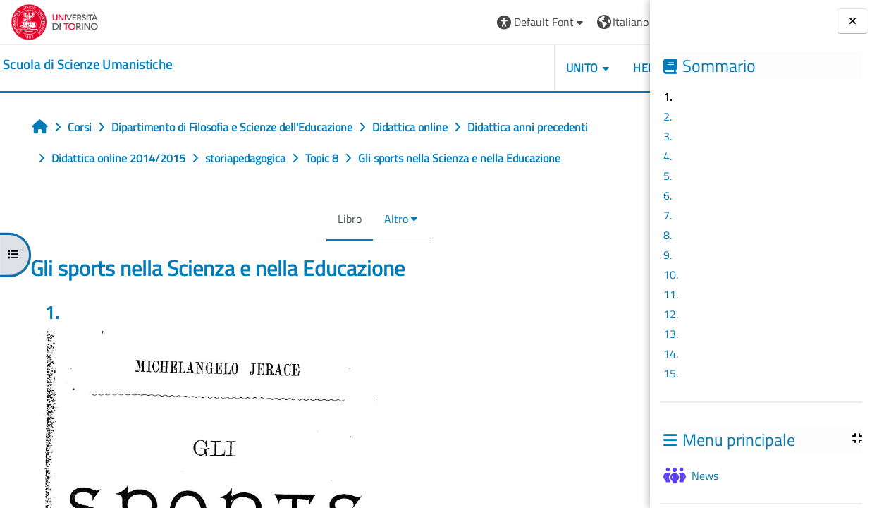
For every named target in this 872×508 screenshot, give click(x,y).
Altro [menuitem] (349, 218)
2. (667, 116)
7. (667, 215)
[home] (87, 65)
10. (670, 274)
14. (670, 353)
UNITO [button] (488, 67)
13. (670, 333)
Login (615, 21)
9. (667, 254)
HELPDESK (566, 67)
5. (667, 175)
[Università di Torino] (55, 20)
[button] (447, 22)
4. (667, 155)
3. (667, 136)
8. (667, 234)
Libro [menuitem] (302, 218)
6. (667, 195)
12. (670, 314)
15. (670, 373)
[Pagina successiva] (645, 319)
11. (670, 294)
